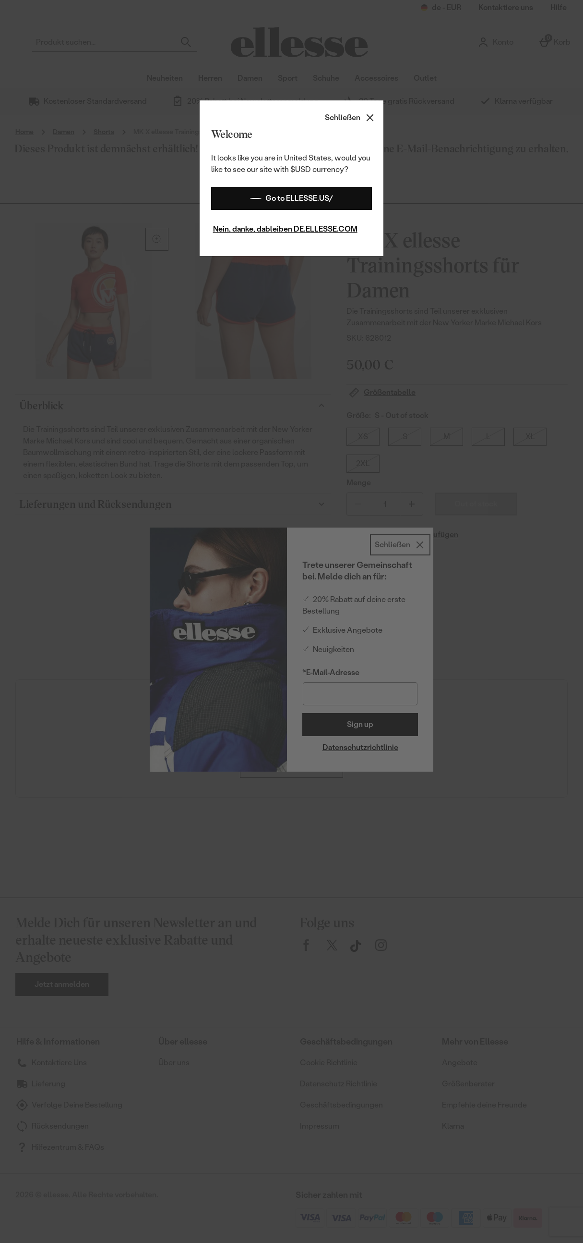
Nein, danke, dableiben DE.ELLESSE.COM (285, 229)
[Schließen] (350, 117)
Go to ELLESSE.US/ (291, 198)
